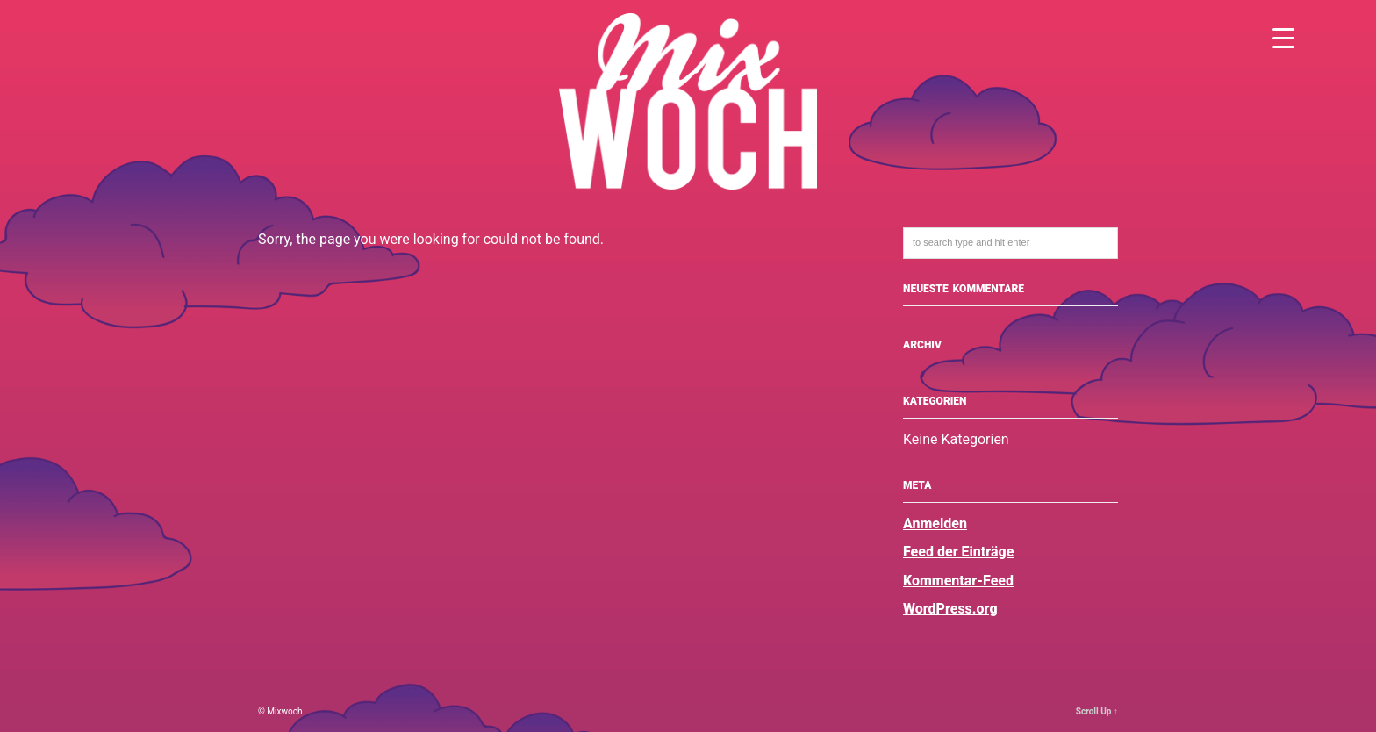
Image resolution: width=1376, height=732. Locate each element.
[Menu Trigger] (1283, 37)
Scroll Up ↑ (1097, 711)
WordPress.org (950, 608)
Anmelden (935, 523)
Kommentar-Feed (958, 580)
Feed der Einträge (958, 551)
